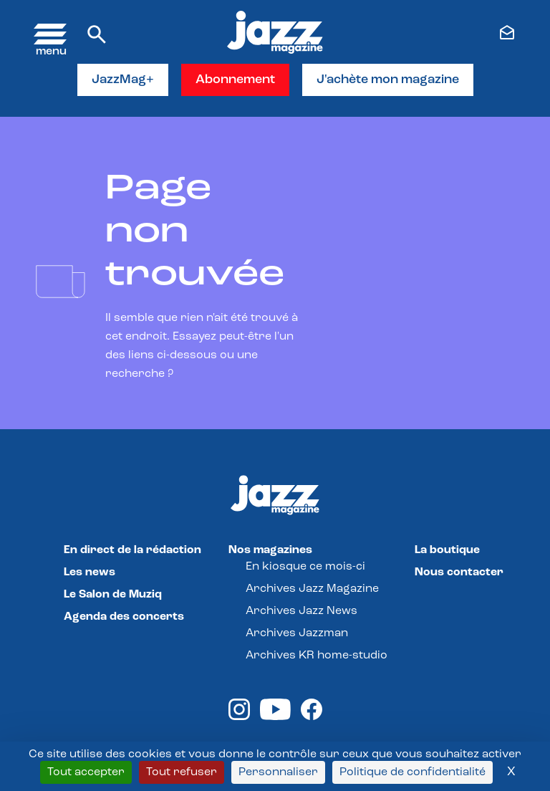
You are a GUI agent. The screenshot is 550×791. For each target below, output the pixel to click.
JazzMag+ (123, 80)
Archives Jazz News (301, 611)
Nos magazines (270, 550)
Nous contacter (459, 572)
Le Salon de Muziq (113, 594)
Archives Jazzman (297, 633)
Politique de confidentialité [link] (412, 772)
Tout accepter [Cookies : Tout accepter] (86, 772)
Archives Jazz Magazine (312, 589)
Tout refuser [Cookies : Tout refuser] (181, 772)
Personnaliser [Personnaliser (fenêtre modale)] (278, 772)
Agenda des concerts (124, 617)
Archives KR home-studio (316, 655)
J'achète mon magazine (388, 80)
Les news (89, 572)
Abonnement (235, 80)
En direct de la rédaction (132, 550)
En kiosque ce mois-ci (305, 566)
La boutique (447, 550)
